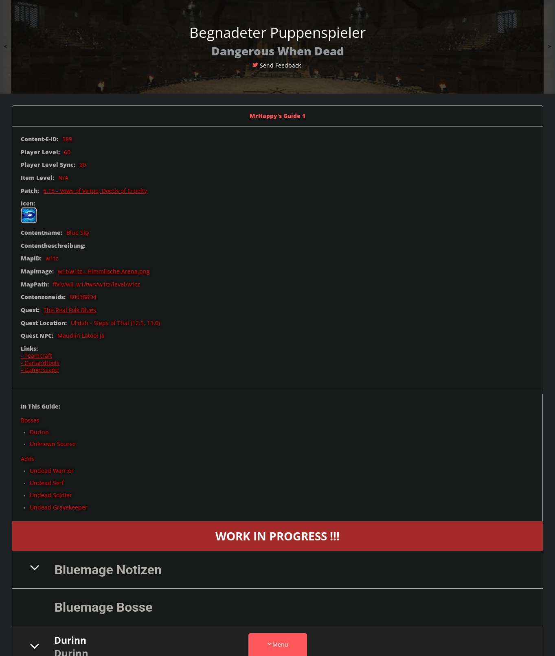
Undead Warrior (52, 471)
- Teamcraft (36, 355)
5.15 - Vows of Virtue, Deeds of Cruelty (95, 190)
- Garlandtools (40, 362)
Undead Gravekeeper (59, 507)
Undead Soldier (51, 495)
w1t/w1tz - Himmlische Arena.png (104, 271)
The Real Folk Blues (70, 309)
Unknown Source (53, 444)
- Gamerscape (40, 369)
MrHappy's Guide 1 (277, 116)
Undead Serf (47, 483)
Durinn (39, 432)
